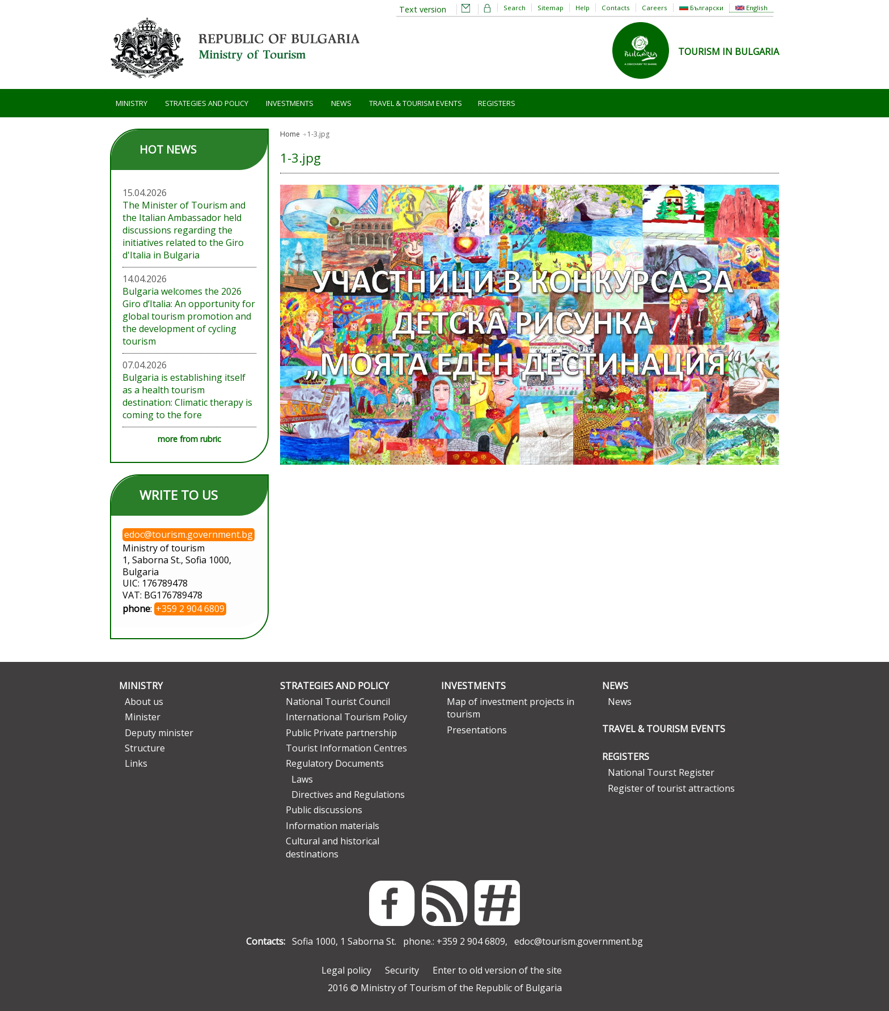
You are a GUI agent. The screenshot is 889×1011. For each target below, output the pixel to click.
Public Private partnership (341, 733)
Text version (422, 9)
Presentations (477, 730)
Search (514, 7)
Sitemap (550, 7)
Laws (302, 779)
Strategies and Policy (206, 103)
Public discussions (324, 810)
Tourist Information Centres (346, 748)
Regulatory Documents (335, 763)
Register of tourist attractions (671, 788)
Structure (145, 748)
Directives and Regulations (348, 794)
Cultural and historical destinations (332, 847)
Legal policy (346, 970)
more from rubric (189, 439)
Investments (290, 103)
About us (144, 701)
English (751, 7)
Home (290, 134)
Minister (142, 717)
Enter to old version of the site (497, 970)
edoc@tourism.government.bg (578, 941)
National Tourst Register (661, 772)
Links (136, 763)
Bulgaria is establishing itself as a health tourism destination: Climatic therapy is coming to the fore (187, 396)
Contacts (616, 7)
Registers (496, 103)
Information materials (332, 825)
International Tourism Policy (346, 717)
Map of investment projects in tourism (510, 707)
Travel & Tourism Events (415, 103)
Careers (654, 7)
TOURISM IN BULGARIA (728, 51)
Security (402, 970)
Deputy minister (159, 733)
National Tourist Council (338, 701)
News (341, 103)
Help (582, 7)
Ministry (131, 103)
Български (701, 7)
